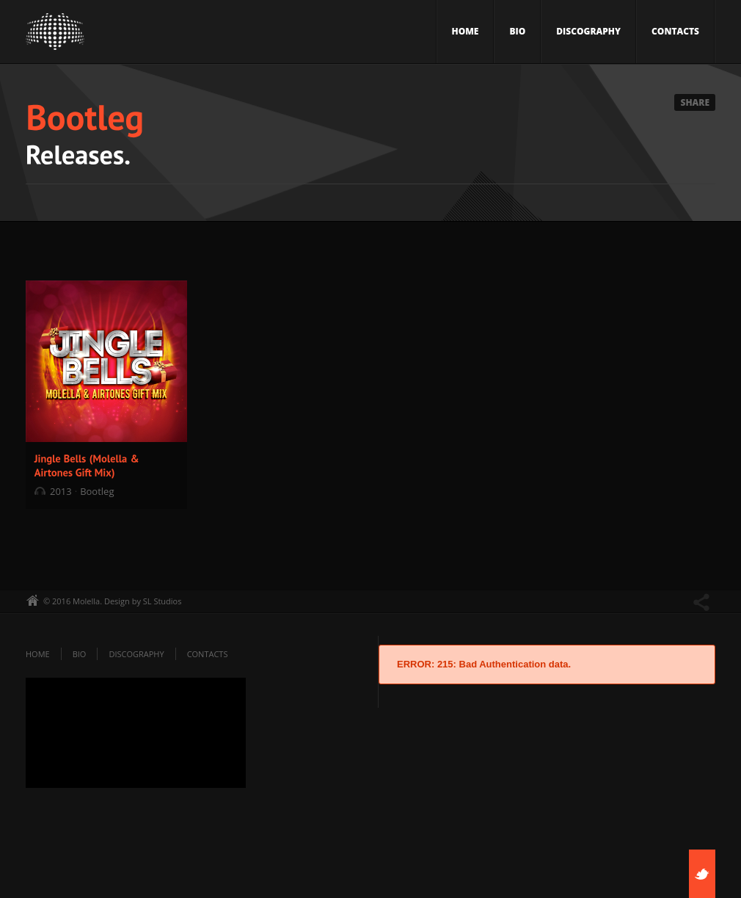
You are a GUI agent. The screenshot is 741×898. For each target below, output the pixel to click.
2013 (61, 491)
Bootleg (97, 491)
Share (694, 102)
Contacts (675, 31)
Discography (588, 31)
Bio (517, 31)
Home (465, 31)
